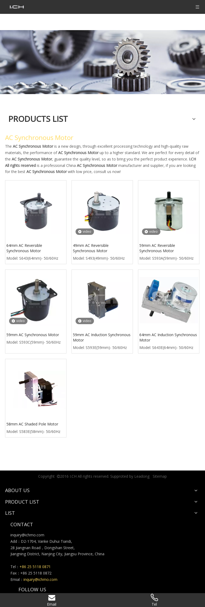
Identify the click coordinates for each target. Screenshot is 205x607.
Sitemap (160, 476)
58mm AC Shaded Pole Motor (32, 424)
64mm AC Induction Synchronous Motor (168, 337)
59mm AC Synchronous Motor (32, 334)
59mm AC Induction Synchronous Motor (102, 337)
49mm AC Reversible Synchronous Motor (91, 248)
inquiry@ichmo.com (27, 534)
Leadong (141, 476)
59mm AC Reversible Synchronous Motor (157, 248)
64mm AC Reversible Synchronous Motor (24, 248)
